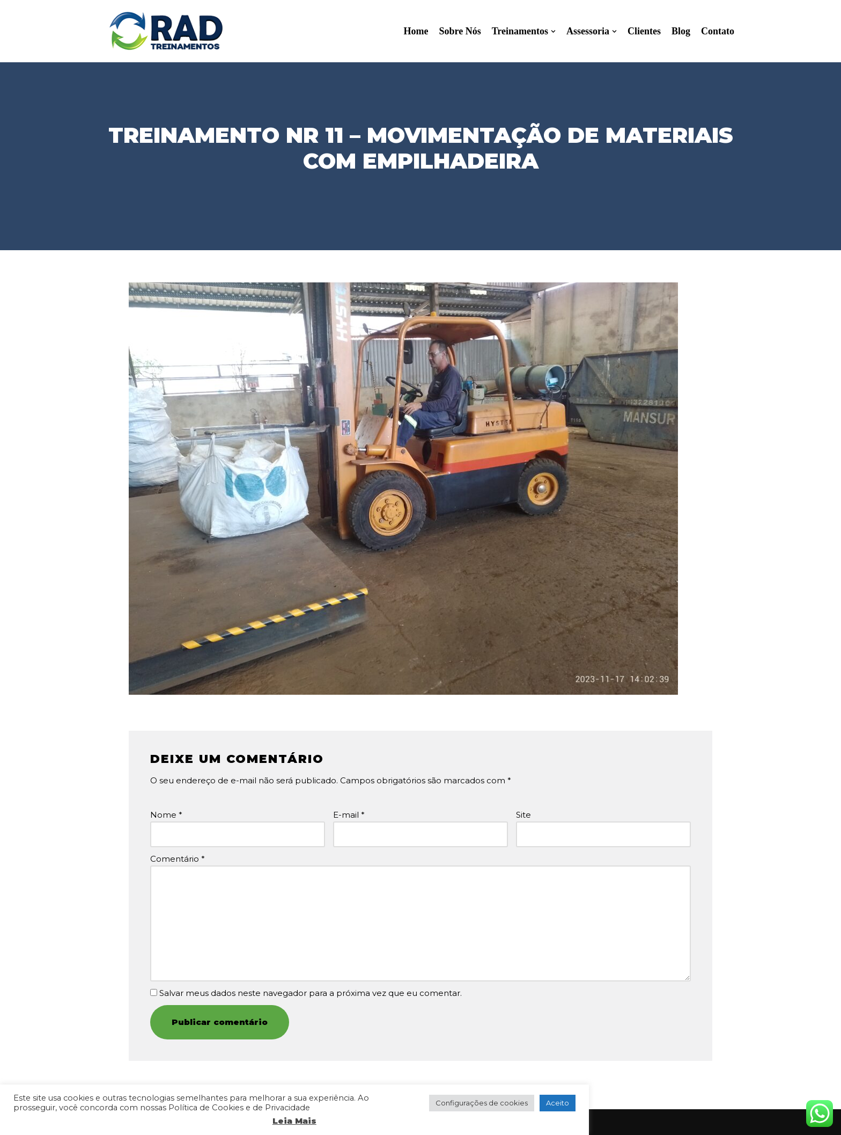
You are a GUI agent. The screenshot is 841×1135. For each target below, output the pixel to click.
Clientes (644, 31)
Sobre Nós (460, 31)
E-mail (349, 815)
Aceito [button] (557, 1102)
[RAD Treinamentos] (166, 31)
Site (523, 815)
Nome (166, 815)
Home (415, 31)
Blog (681, 31)
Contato (717, 31)
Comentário (177, 859)
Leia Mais (294, 1121)
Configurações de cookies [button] (482, 1102)
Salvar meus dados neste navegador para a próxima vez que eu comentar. (310, 993)
